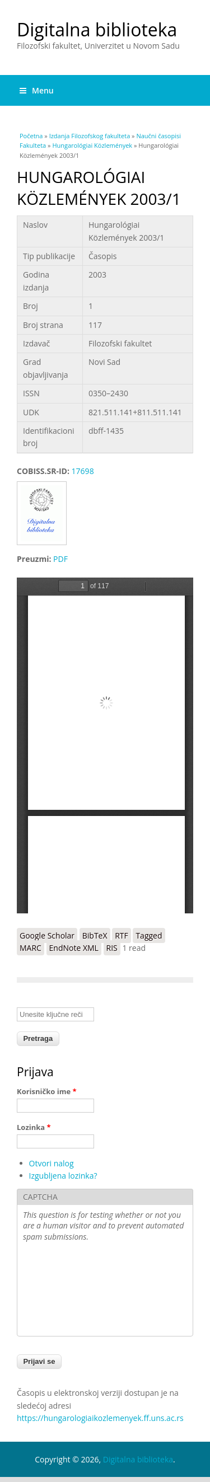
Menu (37, 90)
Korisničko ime (47, 1091)
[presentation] (69, 1290)
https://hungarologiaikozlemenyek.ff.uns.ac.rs (100, 1418)
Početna (31, 136)
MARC (30, 947)
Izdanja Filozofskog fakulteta (89, 136)
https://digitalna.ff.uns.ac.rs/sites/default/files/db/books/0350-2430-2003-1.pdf (105, 745)
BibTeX (95, 935)
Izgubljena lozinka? (63, 1175)
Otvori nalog (51, 1163)
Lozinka (34, 1127)
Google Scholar (47, 935)
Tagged (149, 935)
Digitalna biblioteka (97, 29)
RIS (112, 947)
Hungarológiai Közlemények (92, 145)
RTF (121, 935)
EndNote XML (74, 947)
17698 (83, 471)
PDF (60, 559)
